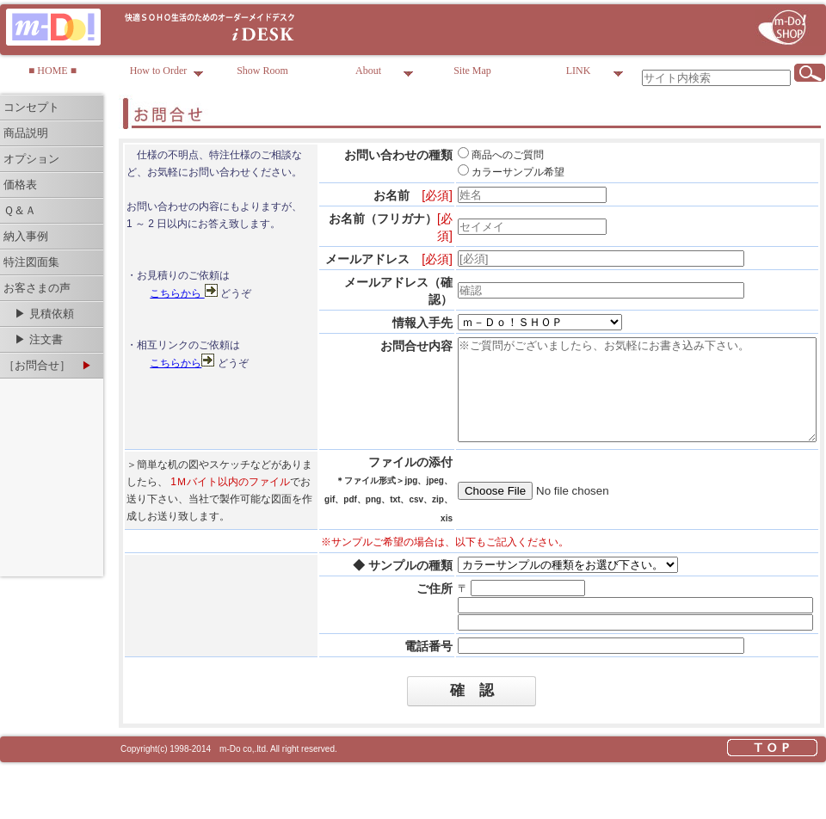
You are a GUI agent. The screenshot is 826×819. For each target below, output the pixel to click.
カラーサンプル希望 (468, 172)
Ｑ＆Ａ (19, 210)
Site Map (472, 71)
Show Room (262, 71)
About (384, 74)
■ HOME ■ (52, 71)
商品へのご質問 (458, 155)
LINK (595, 74)
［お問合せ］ (47, 365)
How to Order (167, 74)
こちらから (177, 328)
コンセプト (31, 107)
